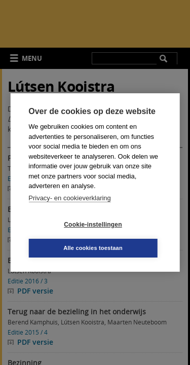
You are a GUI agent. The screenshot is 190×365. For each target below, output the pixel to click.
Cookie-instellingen (93, 224)
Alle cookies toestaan (93, 248)
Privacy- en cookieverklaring (69, 198)
